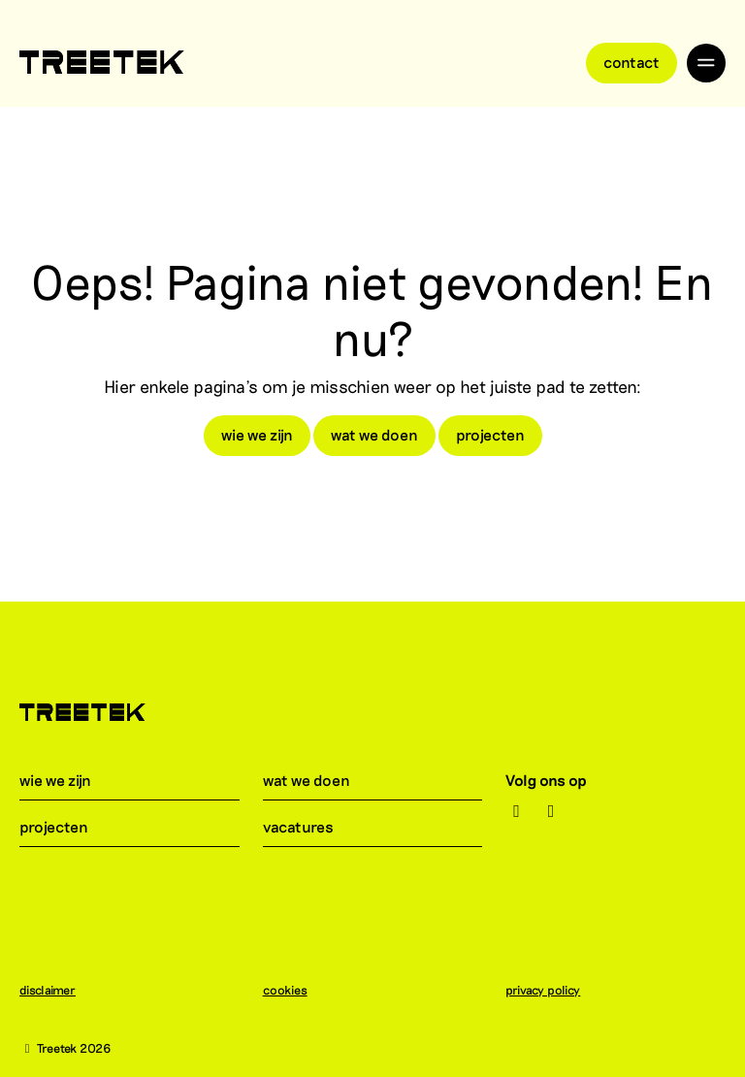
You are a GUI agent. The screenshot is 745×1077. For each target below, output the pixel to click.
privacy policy (552, 989)
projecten (490, 434)
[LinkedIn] (551, 811)
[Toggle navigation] (706, 63)
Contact (631, 61)
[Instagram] (516, 811)
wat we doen (374, 434)
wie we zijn (257, 434)
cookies (295, 989)
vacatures (310, 826)
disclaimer (57, 989)
